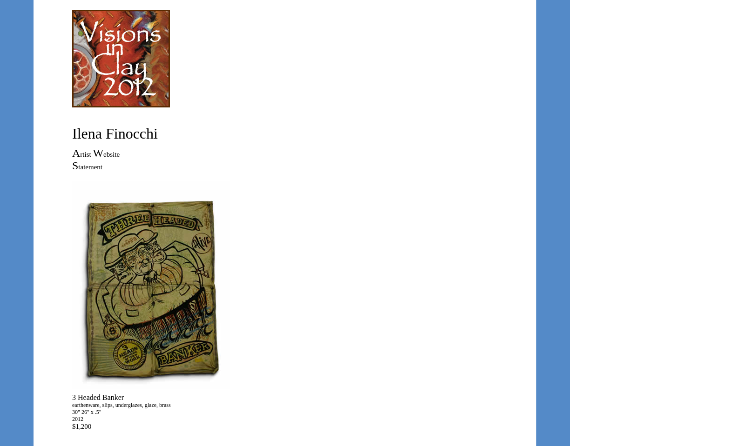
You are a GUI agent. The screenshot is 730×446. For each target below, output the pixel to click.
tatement (90, 167)
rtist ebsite (100, 154)
